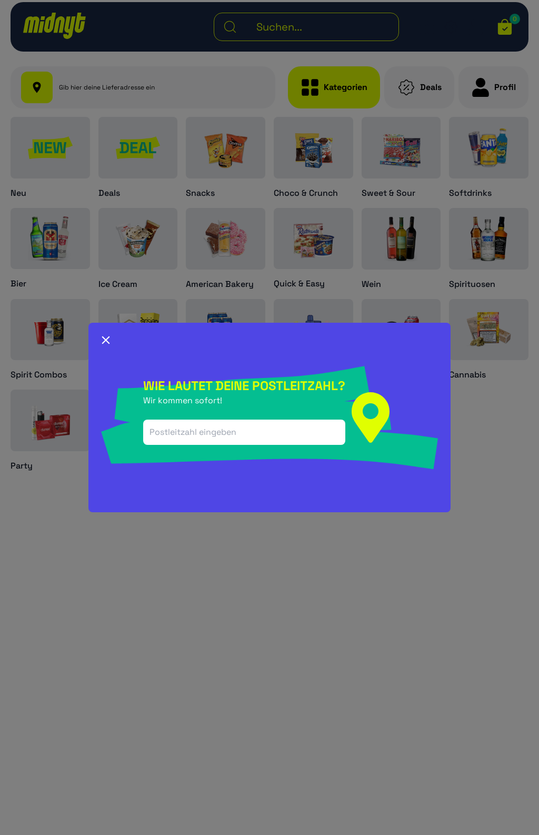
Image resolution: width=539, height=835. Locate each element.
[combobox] (244, 432)
